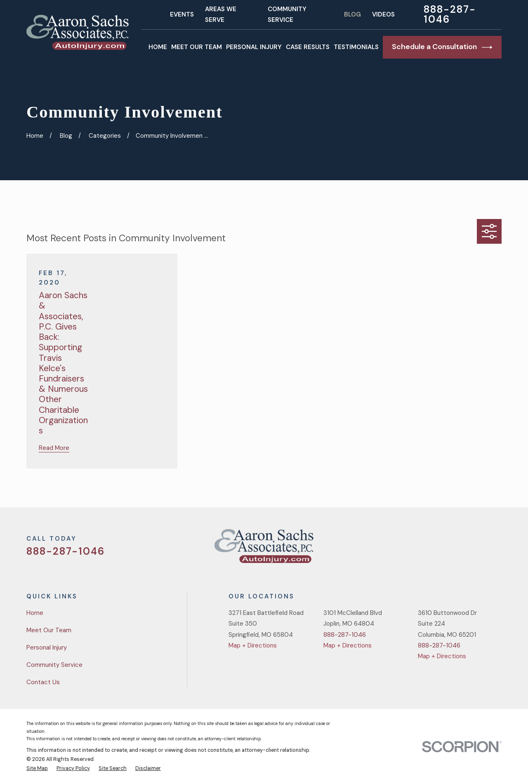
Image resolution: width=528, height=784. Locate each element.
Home (34, 613)
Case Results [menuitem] (308, 47)
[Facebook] (458, 549)
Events (182, 14)
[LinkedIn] (497, 549)
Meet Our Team (48, 630)
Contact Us (43, 682)
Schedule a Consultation (442, 47)
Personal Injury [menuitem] (254, 47)
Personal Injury (46, 647)
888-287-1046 (450, 14)
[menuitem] (37, 768)
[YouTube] (477, 549)
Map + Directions (253, 645)
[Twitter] (438, 549)
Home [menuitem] (157, 47)
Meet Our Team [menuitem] (196, 47)
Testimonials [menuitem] (356, 47)
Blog (352, 14)
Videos (383, 14)
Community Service (54, 665)
